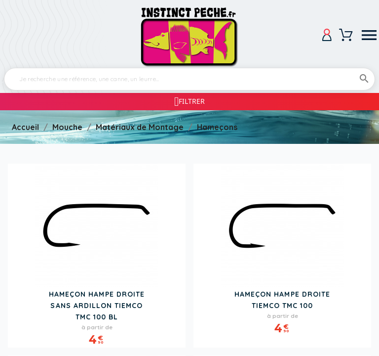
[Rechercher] (189, 79)
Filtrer (192, 101)
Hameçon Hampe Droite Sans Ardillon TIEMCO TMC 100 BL (97, 305)
